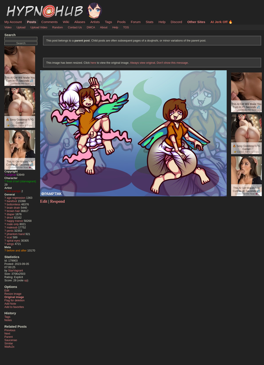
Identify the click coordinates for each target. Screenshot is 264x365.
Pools (121, 22)
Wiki (66, 22)
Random (57, 27)
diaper (11, 214)
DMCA (91, 27)
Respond (57, 201)
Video (8, 27)
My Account (13, 22)
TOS (126, 27)
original (11, 174)
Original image (14, 297)
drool (10, 217)
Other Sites (196, 22)
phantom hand (16, 234)
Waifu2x (9, 346)
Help (162, 22)
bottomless (13, 204)
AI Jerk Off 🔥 (221, 22)
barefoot (12, 201)
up (25, 280)
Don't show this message (172, 62)
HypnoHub (16, 5)
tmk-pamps (14, 191)
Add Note (10, 303)
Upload (20, 27)
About (103, 27)
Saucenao (10, 340)
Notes (8, 320)
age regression (16, 197)
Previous (9, 330)
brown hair (13, 211)
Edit (6, 290)
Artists (95, 22)
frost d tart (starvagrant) (21, 181)
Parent (8, 336)
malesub (12, 227)
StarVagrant (15, 270)
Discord (176, 22)
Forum (135, 22)
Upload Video (39, 27)
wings (10, 244)
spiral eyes (13, 240)
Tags (108, 22)
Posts (31, 22)
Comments (49, 22)
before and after (17, 250)
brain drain (13, 207)
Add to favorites (14, 307)
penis (10, 230)
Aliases (79, 22)
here (93, 62)
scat (9, 237)
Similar (8, 343)
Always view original (142, 62)
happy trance (15, 220)
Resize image (13, 293)
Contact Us (75, 27)
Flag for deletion (14, 300)
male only (13, 224)
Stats (149, 22)
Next (7, 333)
